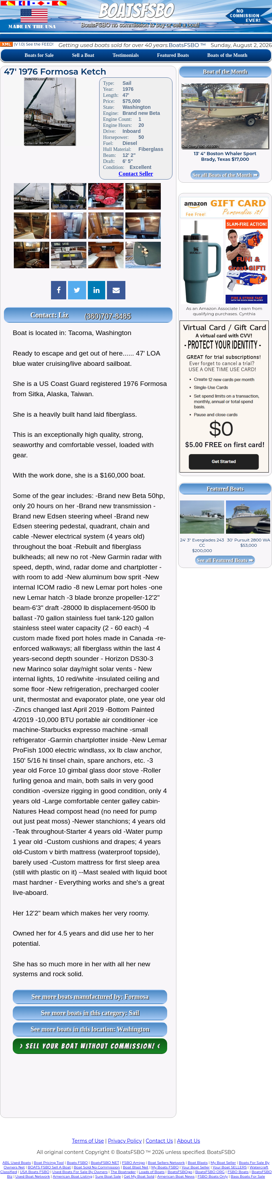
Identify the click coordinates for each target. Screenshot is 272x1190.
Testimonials (126, 55)
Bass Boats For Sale (248, 1176)
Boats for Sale (39, 55)
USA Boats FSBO (34, 1172)
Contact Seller (136, 174)
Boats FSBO (77, 1162)
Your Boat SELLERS (229, 1167)
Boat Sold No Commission (97, 1167)
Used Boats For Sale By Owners (80, 1172)
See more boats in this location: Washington (89, 1029)
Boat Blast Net (135, 1167)
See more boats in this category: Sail (90, 1012)
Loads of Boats (152, 1172)
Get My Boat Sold (139, 1176)
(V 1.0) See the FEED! (26, 44)
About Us (188, 1141)
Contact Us (159, 1141)
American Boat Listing (72, 1176)
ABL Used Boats (16, 1162)
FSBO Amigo (133, 1162)
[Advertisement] (88, 1087)
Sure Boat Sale (108, 1176)
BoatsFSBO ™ (187, 45)
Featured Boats (173, 55)
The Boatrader (123, 1172)
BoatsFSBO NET (105, 1162)
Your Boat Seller (196, 1167)
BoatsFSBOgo (180, 1172)
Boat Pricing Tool (49, 1162)
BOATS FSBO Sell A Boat (49, 1167)
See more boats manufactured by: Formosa (90, 996)
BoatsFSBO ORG (210, 1172)
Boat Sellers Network (166, 1162)
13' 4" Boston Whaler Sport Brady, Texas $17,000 (225, 156)
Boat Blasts (198, 1162)
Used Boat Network (32, 1176)
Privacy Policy (125, 1141)
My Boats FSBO (164, 1167)
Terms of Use (88, 1141)
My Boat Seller (223, 1162)
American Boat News (175, 1176)
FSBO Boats (238, 1172)
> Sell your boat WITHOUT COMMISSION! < (90, 1046)
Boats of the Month (227, 55)
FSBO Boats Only (213, 1176)
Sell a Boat (83, 55)
